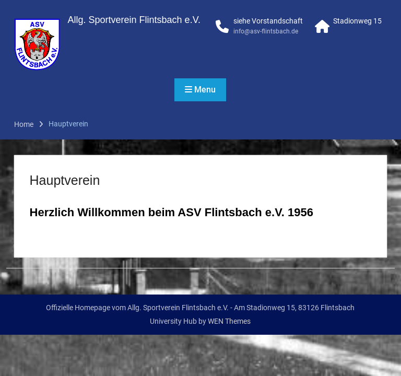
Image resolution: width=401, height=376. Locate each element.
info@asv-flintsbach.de (265, 31)
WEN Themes (229, 321)
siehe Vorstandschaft (268, 21)
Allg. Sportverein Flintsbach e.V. (134, 20)
